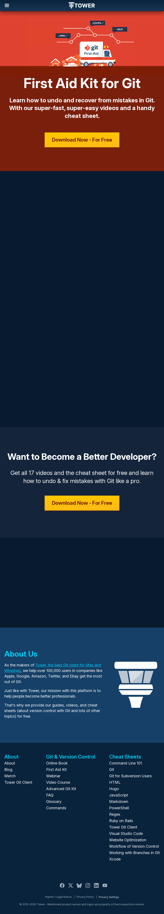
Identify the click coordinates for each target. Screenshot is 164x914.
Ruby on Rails (121, 820)
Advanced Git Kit (61, 788)
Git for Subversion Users (130, 776)
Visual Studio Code (126, 833)
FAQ (50, 795)
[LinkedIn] (96, 887)
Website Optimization (127, 840)
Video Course (58, 782)
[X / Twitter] (70, 887)
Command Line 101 (125, 763)
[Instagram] (87, 887)
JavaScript (118, 795)
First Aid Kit (56, 769)
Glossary (54, 801)
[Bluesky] (79, 887)
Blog (8, 769)
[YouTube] (104, 887)
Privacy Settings (109, 897)
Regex (114, 814)
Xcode (115, 859)
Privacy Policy (85, 896)
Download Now (82, 140)
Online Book (57, 763)
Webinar (53, 776)
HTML (114, 782)
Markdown (118, 801)
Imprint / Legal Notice (58, 896)
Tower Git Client (18, 782)
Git (111, 769)
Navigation (7, 5)
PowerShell (119, 808)
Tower (81, 5)
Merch (10, 776)
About (9, 763)
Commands (56, 808)
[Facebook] (62, 887)
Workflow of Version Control (134, 846)
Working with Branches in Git (134, 852)
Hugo (114, 788)
